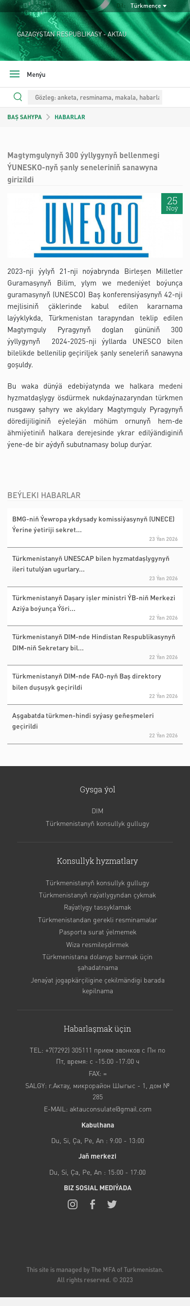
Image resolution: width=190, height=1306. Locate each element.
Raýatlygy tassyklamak (97, 906)
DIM (97, 810)
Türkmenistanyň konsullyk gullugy (97, 823)
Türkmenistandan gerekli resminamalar (97, 919)
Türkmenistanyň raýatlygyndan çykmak (97, 894)
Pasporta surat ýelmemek (97, 931)
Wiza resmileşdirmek (97, 944)
